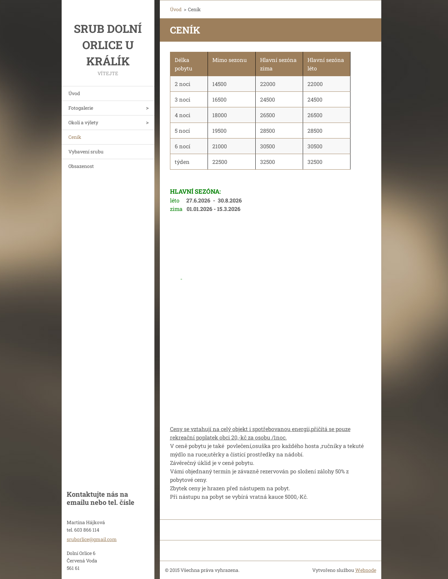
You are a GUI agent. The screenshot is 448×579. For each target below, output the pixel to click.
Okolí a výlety (83, 122)
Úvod (74, 93)
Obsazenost (81, 166)
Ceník (74, 137)
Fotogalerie (80, 108)
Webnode (365, 570)
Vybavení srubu (86, 151)
